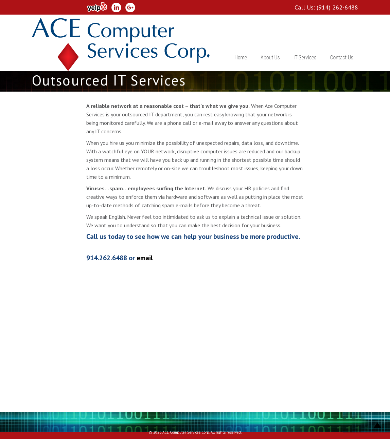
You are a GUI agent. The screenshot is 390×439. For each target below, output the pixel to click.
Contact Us (341, 57)
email (145, 257)
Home (240, 57)
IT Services (305, 57)
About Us (270, 57)
